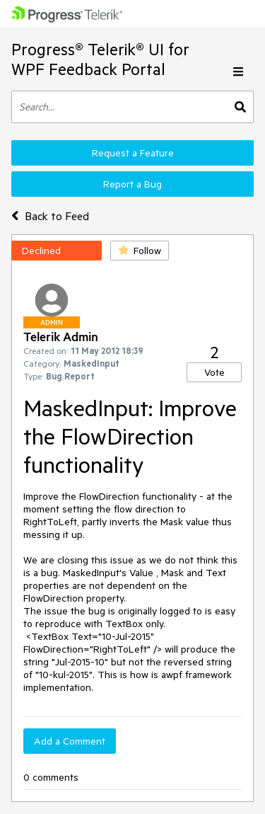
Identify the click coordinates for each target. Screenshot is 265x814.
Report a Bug (132, 184)
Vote (214, 372)
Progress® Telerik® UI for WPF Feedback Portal (100, 59)
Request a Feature (133, 153)
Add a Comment (69, 741)
